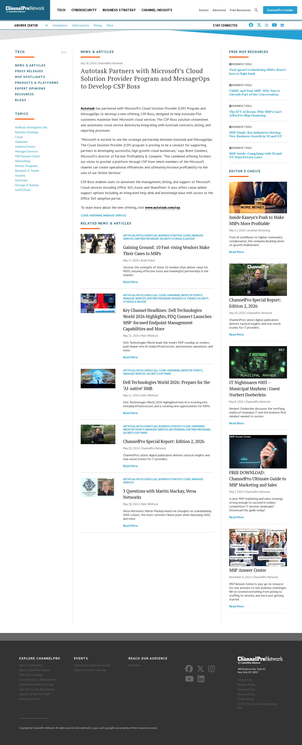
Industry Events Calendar (90, 670)
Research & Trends (27, 170)
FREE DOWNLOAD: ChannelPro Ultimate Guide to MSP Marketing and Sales (257, 479)
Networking (22, 161)
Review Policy (246, 684)
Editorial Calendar (30, 675)
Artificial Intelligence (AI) (31, 127)
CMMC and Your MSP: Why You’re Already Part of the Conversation (254, 92)
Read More (130, 282)
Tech (61, 10)
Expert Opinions (30, 88)
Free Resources (240, 10)
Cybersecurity (84, 10)
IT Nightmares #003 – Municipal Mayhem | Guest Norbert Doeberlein (254, 389)
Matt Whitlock (149, 335)
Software (21, 180)
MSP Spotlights (30, 77)
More (110, 25)
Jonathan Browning (258, 230)
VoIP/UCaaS (23, 190)
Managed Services (26, 151)
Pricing (98, 25)
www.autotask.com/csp (162, 207)
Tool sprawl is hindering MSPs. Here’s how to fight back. (257, 71)
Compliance (60, 25)
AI (46, 25)
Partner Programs (26, 166)
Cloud (19, 137)
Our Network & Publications (37, 679)
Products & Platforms (37, 83)
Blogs (20, 100)
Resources (24, 94)
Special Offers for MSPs (34, 694)
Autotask (88, 108)
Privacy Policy (246, 694)
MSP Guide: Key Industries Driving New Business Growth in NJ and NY (255, 134)
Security (20, 175)
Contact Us (245, 680)
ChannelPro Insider (280, 10)
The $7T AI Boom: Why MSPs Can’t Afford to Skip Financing (255, 113)
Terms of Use (246, 689)
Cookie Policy (246, 699)
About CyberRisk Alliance (35, 670)
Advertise (219, 10)
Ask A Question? (29, 699)
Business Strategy (119, 10)
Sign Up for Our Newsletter (37, 689)
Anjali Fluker (148, 260)
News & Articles (30, 65)
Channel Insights (157, 10)
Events (204, 10)
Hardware (21, 142)
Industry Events (25, 146)
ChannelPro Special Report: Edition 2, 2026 (163, 441)
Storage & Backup (27, 185)
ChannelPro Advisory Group (36, 684)
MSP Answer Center (27, 156)
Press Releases (29, 71)
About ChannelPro (31, 665)
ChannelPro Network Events (92, 665)
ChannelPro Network (110, 63)
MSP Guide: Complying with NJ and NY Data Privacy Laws (255, 155)
